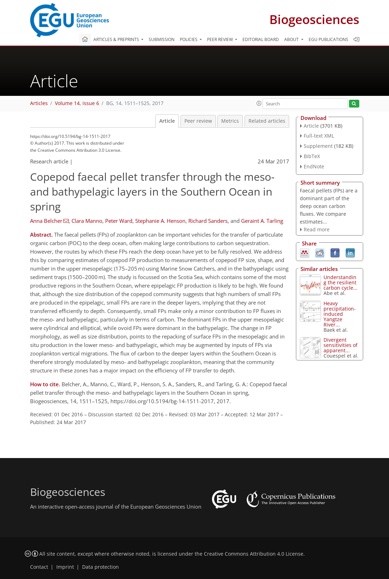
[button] (259, 103)
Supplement (318, 146)
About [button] (292, 39)
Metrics (230, 121)
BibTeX (312, 156)
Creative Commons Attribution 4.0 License (253, 554)
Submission (162, 39)
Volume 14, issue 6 (77, 103)
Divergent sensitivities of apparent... (340, 345)
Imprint (65, 567)
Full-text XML (319, 135)
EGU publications (328, 39)
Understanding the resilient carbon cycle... (340, 282)
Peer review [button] (220, 39)
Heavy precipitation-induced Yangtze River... (340, 314)
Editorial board (260, 39)
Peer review (198, 121)
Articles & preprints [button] (116, 39)
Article (167, 121)
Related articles (266, 121)
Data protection (100, 567)
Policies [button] (189, 39)
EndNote (314, 166)
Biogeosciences (314, 19)
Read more (317, 229)
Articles (39, 103)
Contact (39, 567)
